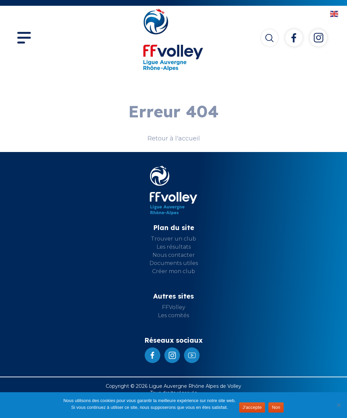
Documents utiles (173, 263)
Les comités (173, 315)
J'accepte (252, 407)
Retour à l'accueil (173, 138)
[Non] (338, 405)
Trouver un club (173, 238)
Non (276, 407)
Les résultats (174, 247)
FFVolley (173, 307)
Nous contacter (173, 255)
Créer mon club (173, 271)
